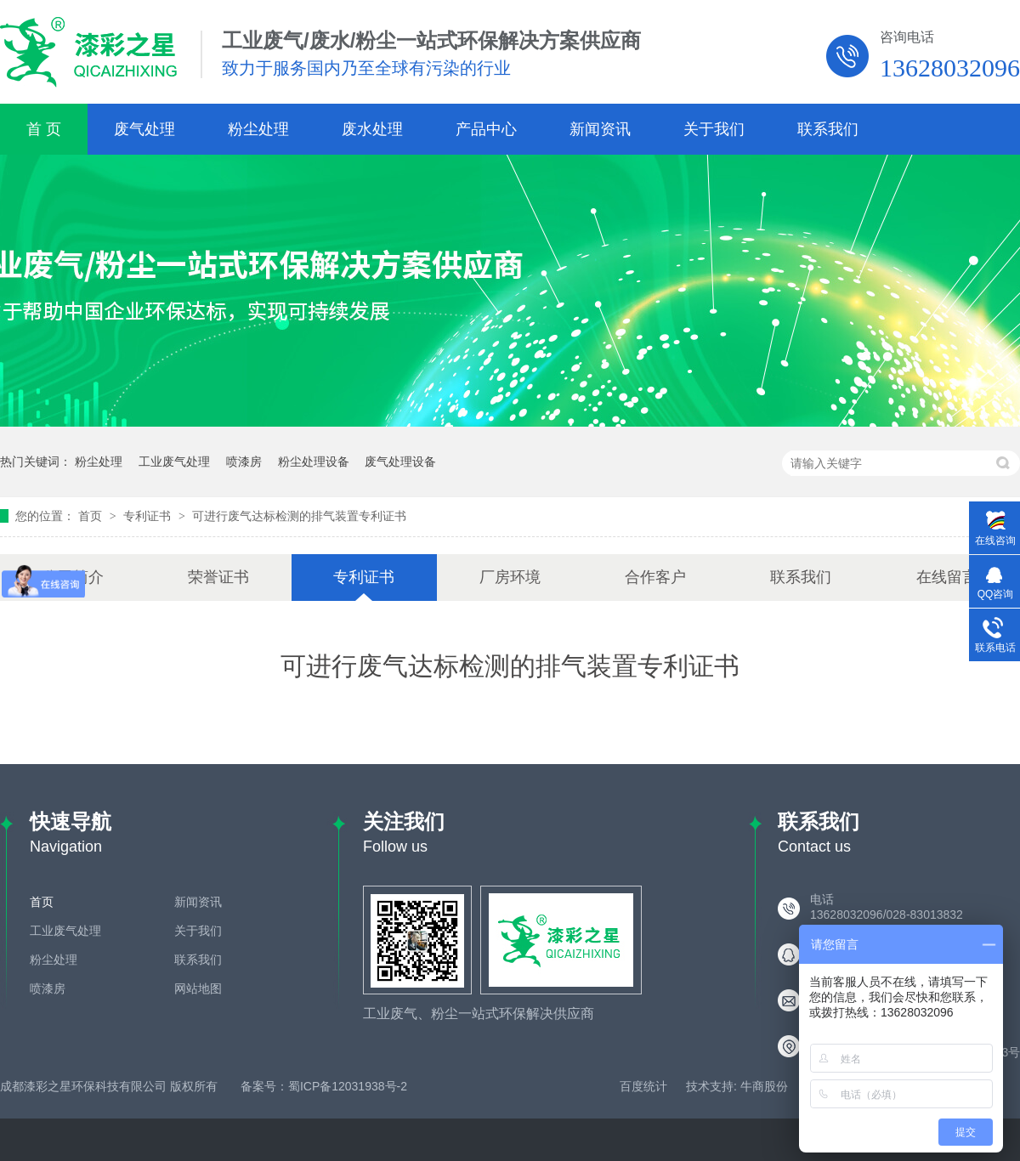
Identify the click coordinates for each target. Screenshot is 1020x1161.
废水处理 (372, 129)
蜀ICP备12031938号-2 (347, 1086)
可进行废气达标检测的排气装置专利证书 (299, 516)
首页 (91, 516)
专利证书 (148, 516)
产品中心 (486, 129)
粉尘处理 (258, 129)
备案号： (264, 1086)
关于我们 (714, 129)
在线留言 (947, 577)
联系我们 (827, 129)
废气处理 (144, 129)
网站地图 (198, 988)
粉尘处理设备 (313, 461)
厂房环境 (510, 577)
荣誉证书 (218, 577)
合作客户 (655, 577)
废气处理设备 (400, 461)
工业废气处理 (174, 461)
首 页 (43, 129)
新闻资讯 (600, 129)
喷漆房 (244, 461)
